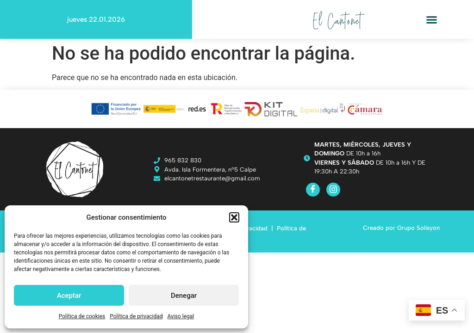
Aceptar (69, 295)
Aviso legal (180, 316)
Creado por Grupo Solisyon (401, 227)
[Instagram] (333, 190)
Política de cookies (82, 316)
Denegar (184, 295)
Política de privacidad (136, 316)
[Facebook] (313, 190)
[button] (234, 217)
